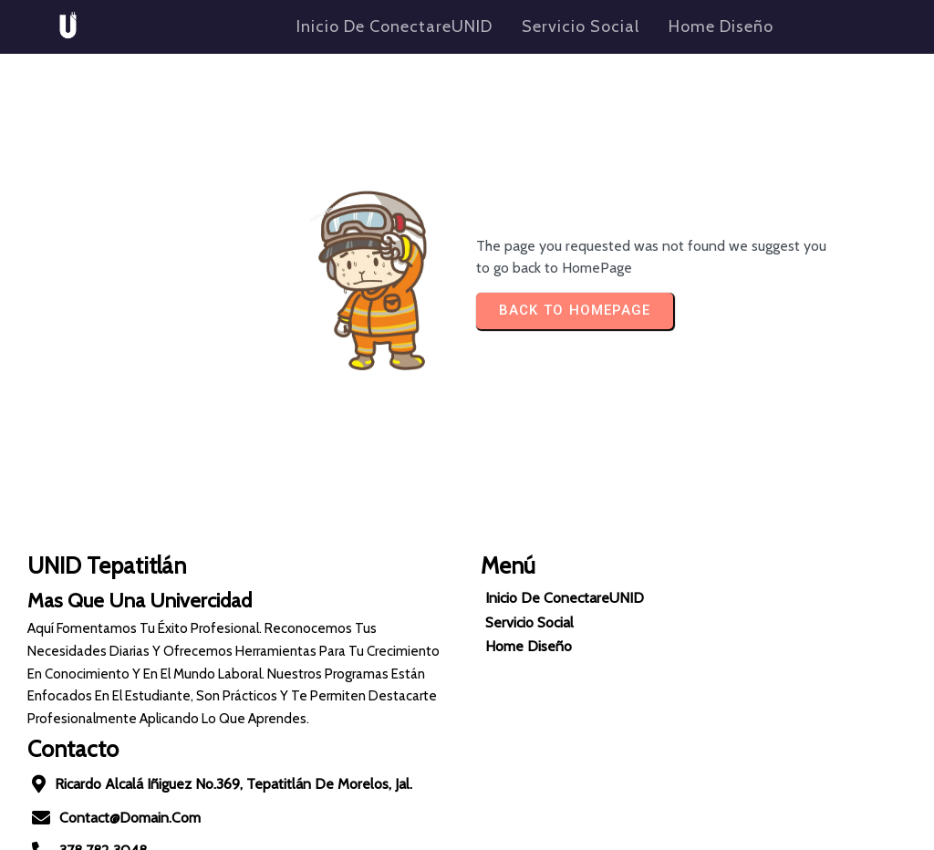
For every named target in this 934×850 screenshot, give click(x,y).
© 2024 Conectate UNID (467, 831)
